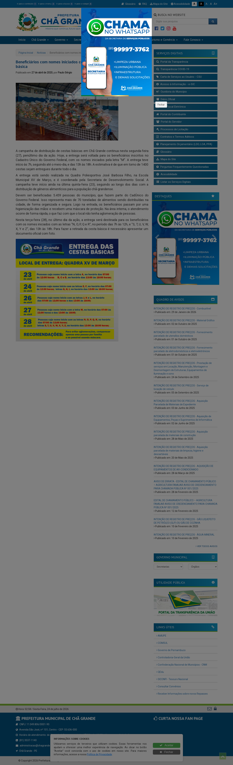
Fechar (161, 104)
